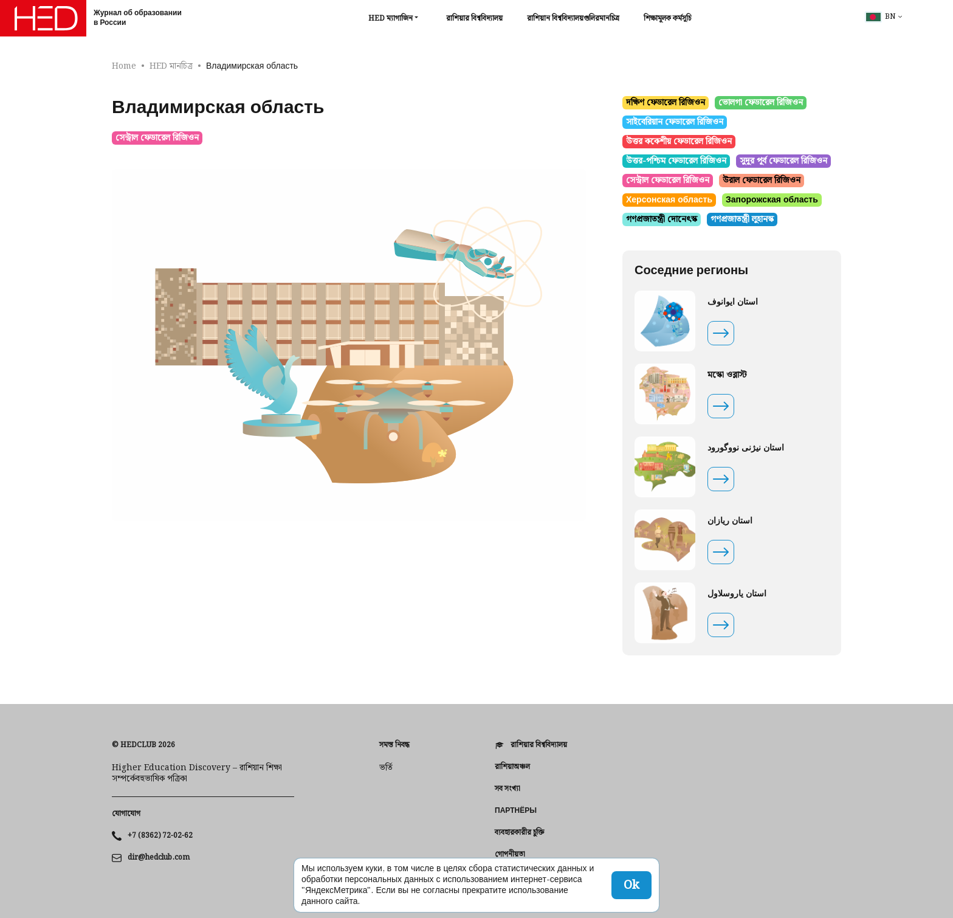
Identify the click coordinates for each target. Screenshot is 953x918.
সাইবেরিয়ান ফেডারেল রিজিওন (674, 122)
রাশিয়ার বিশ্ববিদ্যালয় (474, 18)
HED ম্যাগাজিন (390, 18)
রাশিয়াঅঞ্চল (512, 767)
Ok (631, 885)
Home (124, 66)
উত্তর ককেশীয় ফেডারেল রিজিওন (679, 141)
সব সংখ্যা (507, 789)
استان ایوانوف (732, 302)
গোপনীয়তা (510, 855)
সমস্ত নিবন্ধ (394, 745)
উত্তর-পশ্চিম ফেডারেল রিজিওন (676, 161)
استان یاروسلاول (736, 593)
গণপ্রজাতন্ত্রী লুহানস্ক (742, 219)
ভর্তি (386, 767)
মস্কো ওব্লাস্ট (727, 375)
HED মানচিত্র (171, 66)
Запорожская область (772, 200)
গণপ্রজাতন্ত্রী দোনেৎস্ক (661, 219)
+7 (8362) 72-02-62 (160, 836)
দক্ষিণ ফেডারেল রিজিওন (665, 102)
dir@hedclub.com (159, 858)
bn (880, 17)
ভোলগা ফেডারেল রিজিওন (760, 102)
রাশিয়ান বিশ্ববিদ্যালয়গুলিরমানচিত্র (573, 18)
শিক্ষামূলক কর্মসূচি (667, 18)
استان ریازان (729, 521)
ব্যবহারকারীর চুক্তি (519, 833)
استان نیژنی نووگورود (745, 448)
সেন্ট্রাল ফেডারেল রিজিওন (157, 138)
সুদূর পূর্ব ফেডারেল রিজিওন (783, 161)
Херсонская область (669, 200)
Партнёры (516, 811)
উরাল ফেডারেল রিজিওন (761, 180)
